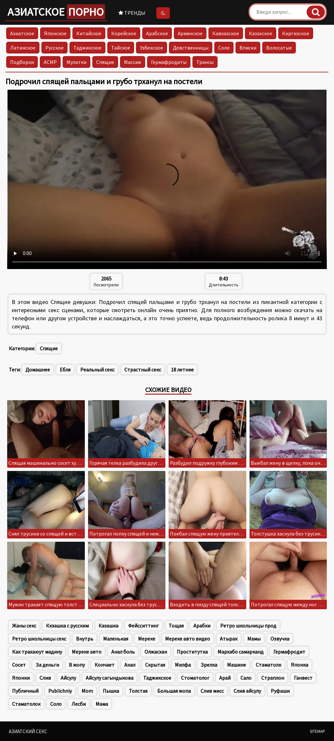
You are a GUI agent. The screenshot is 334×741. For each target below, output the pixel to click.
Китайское (88, 33)
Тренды (131, 12)
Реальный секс (97, 369)
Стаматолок (26, 704)
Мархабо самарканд (241, 651)
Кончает (104, 664)
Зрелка (209, 664)
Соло (224, 47)
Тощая (176, 625)
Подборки (22, 62)
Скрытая (155, 664)
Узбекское (151, 47)
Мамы (254, 638)
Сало (245, 677)
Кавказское (225, 33)
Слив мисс (212, 691)
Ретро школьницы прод (248, 625)
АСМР (50, 62)
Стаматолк (268, 664)
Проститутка (192, 651)
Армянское (190, 33)
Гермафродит (289, 651)
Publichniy (60, 691)
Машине (236, 664)
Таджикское (87, 47)
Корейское (123, 33)
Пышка (111, 691)
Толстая (138, 691)
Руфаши (280, 691)
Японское (55, 33)
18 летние (182, 369)
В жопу (77, 664)
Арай (225, 677)
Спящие (105, 62)
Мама (102, 704)
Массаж (132, 62)
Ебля (65, 369)
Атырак (228, 638)
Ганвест (303, 677)
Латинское (23, 47)
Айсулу (68, 677)
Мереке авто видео (187, 638)
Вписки (247, 47)
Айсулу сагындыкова (109, 677)
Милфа (183, 664)
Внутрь (84, 638)
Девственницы (190, 47)
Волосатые (279, 47)
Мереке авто (86, 651)
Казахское (260, 33)
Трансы (205, 62)
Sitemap (317, 731)
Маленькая (115, 638)
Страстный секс (142, 369)
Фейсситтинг (143, 625)
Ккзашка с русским (67, 625)
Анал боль (123, 651)
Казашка (108, 625)
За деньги (47, 664)
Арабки (201, 625)
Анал (129, 664)
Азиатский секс (28, 731)
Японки (21, 677)
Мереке (146, 638)
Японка (299, 664)
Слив (45, 677)
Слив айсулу (247, 691)
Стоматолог (195, 677)
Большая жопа (174, 691)
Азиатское (56, 11)
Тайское (120, 47)
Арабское (157, 33)
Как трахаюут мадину (37, 651)
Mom (87, 691)
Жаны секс (24, 625)
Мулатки (76, 62)
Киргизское (295, 33)
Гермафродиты (169, 62)
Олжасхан (155, 651)
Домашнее (37, 369)
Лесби (78, 704)
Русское (54, 47)
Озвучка (279, 638)
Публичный (25, 691)
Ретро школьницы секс (39, 638)
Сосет (19, 664)
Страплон (272, 677)
